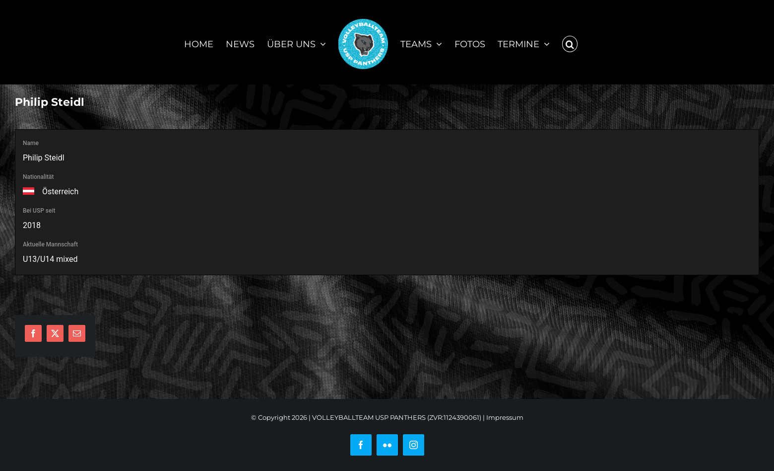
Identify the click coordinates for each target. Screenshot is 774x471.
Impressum (504, 417)
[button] (570, 42)
